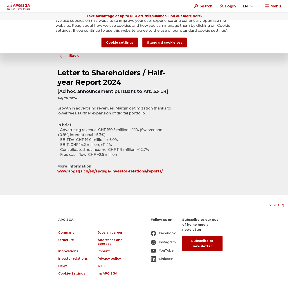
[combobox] (248, 6)
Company (66, 233)
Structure (66, 240)
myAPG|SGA (107, 273)
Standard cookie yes (164, 42)
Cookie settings (119, 42)
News (63, 266)
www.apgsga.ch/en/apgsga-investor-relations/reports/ (110, 171)
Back (68, 56)
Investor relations (73, 259)
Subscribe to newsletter (202, 243)
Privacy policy (109, 259)
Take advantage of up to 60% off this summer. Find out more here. (144, 16)
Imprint (104, 251)
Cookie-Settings (71, 273)
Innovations (68, 251)
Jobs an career (110, 233)
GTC (101, 266)
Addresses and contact (110, 242)
